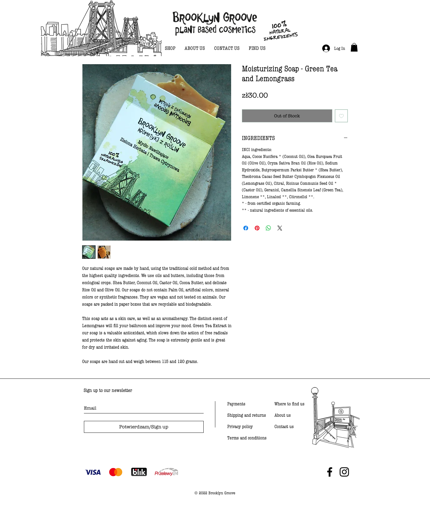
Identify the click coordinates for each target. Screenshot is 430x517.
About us (282, 415)
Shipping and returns (246, 415)
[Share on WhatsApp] (268, 228)
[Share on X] (279, 228)
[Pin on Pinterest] (257, 228)
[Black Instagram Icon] (344, 472)
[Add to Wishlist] (341, 116)
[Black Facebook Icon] (329, 472)
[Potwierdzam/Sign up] (144, 427)
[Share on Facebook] (245, 228)
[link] (354, 47)
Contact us (284, 426)
